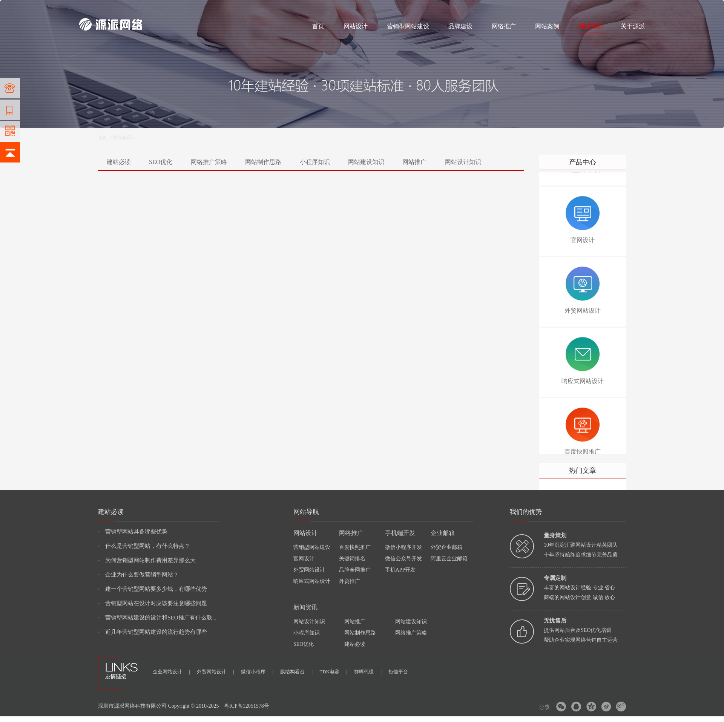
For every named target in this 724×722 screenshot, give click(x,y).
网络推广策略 (209, 162)
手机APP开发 (400, 570)
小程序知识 (315, 162)
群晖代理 (368, 671)
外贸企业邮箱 (446, 547)
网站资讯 (590, 26)
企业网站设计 (171, 671)
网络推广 (158, 8)
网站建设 (88, 8)
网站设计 (134, 8)
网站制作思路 (263, 162)
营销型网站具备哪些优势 (132, 532)
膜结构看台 (296, 671)
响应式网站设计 (311, 581)
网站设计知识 (463, 162)
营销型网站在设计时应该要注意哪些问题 (152, 603)
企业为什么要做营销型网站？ (138, 575)
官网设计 (303, 558)
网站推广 (414, 162)
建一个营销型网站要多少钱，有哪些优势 (152, 589)
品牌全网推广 (355, 570)
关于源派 (633, 26)
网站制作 (111, 8)
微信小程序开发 (403, 547)
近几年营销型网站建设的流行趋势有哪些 (152, 632)
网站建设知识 (366, 162)
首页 (318, 26)
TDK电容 (333, 671)
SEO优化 (160, 162)
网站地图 (636, 8)
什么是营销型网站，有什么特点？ (144, 546)
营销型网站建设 (408, 26)
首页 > (105, 137)
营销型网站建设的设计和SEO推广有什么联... (157, 618)
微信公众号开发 (403, 558)
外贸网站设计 (309, 570)
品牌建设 (460, 26)
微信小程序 (257, 671)
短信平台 (398, 671)
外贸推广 (349, 581)
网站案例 (547, 26)
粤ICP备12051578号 (246, 706)
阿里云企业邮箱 (449, 558)
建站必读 (119, 162)
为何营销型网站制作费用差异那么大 (147, 560)
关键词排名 (352, 558)
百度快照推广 (355, 547)
